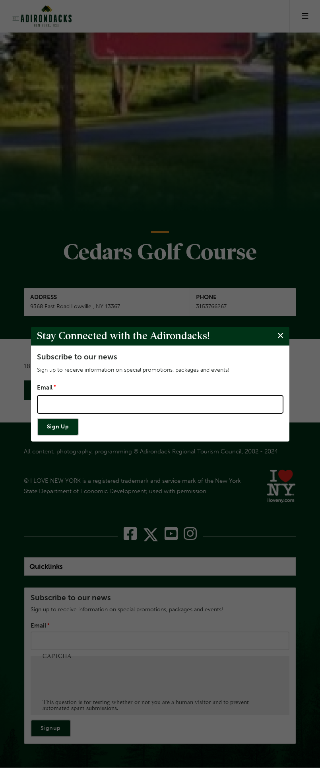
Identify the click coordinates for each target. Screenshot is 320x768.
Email (44, 387)
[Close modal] (280, 336)
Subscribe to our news (77, 356)
